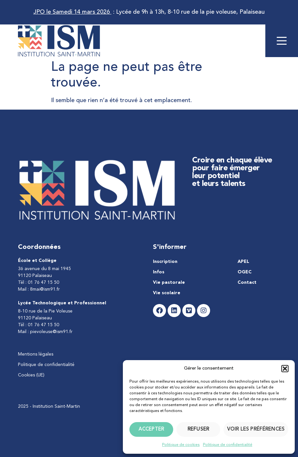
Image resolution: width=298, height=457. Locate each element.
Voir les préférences (256, 429)
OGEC (245, 272)
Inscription (165, 261)
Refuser (198, 429)
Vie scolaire (166, 293)
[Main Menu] (281, 40)
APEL (243, 261)
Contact (247, 282)
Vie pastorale (169, 282)
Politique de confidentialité (227, 445)
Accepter (151, 429)
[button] (285, 368)
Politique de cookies (181, 445)
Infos (158, 272)
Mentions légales (35, 354)
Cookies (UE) (31, 375)
